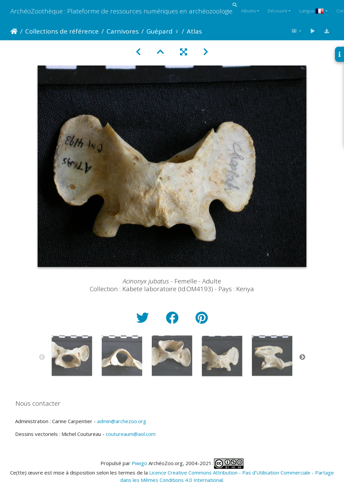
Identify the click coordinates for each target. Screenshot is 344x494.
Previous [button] (42, 357)
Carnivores (122, 31)
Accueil (13, 31)
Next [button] (302, 357)
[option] (72, 355)
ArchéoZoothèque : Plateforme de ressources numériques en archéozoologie (121, 11)
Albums (248, 11)
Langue (312, 11)
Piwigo (139, 462)
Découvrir (278, 11)
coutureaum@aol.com (131, 434)
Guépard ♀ (162, 31)
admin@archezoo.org (121, 421)
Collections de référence (62, 31)
